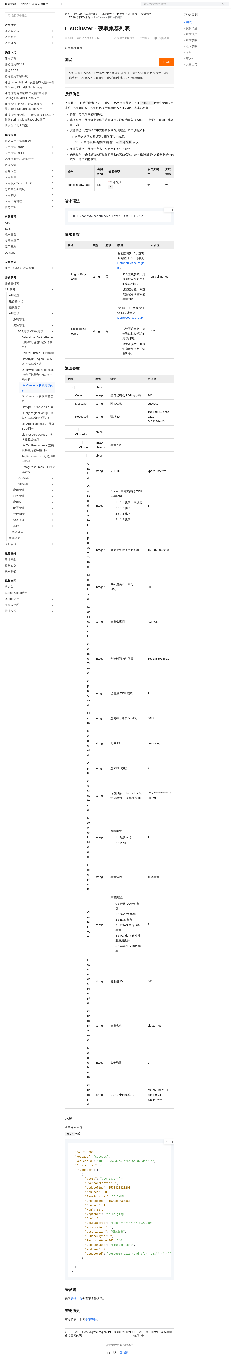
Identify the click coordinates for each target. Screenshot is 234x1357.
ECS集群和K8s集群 (79, 30)
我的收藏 (164, 51)
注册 (207, 6)
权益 (77, 6)
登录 (222, 6)
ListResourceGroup (130, 330)
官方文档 (10, 16)
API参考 (120, 26)
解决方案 (64, 6)
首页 (67, 26)
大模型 (41, 6)
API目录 (132, 26)
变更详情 (91, 1338)
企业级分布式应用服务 (34, 16)
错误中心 (76, 1317)
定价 (87, 6)
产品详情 (144, 51)
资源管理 (146, 26)
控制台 (198, 6)
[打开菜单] (6, 6)
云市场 (98, 6)
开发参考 (107, 26)
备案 (188, 6)
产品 (52, 6)
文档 (180, 6)
